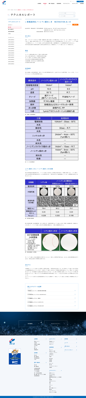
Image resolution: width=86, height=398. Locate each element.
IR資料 (50, 356)
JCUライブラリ (75, 3)
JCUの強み (35, 345)
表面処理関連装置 (36, 375)
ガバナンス (51, 385)
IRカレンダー (51, 363)
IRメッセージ (51, 355)
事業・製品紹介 (52, 3)
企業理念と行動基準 (37, 344)
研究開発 (45, 3)
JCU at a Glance (52, 374)
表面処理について (51, 341)
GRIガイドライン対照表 (52, 392)
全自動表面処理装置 (37, 368)
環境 (50, 382)
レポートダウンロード (52, 390)
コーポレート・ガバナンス (53, 352)
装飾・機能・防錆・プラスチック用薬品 (40, 374)
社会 (50, 383)
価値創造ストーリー (52, 375)
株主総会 (50, 361)
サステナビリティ (66, 3)
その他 (35, 359)
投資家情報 (59, 3)
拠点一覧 (35, 348)
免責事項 (50, 367)
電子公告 (50, 364)
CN (75, 1)
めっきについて (51, 342)
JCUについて (51, 344)
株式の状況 (51, 358)
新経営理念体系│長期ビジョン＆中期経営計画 (55, 378)
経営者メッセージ (36, 341)
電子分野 (35, 355)
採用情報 (82, 3)
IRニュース (51, 349)
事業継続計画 (36, 349)
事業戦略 (50, 379)
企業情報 (39, 3)
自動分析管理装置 (36, 369)
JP (70, 1)
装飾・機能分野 (36, 356)
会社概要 (35, 342)
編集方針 (50, 389)
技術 (50, 386)
